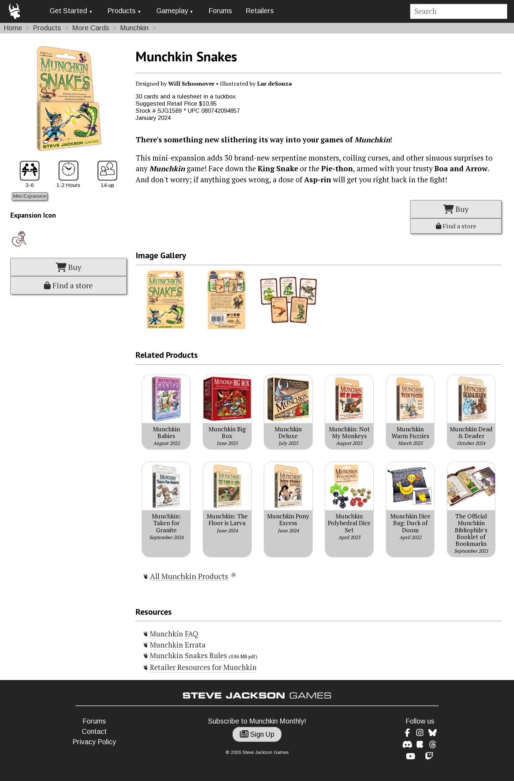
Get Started (68, 11)
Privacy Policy (94, 742)
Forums (220, 11)
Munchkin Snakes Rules (189, 655)
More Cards (90, 28)
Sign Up (257, 734)
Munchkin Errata (178, 645)
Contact (94, 731)
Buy (68, 267)
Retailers (260, 11)
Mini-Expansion (29, 196)
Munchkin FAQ (174, 634)
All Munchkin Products (189, 576)
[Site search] (458, 11)
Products (121, 11)
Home (13, 28)
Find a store (68, 285)
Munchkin (134, 28)
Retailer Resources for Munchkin (203, 667)
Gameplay (172, 11)
